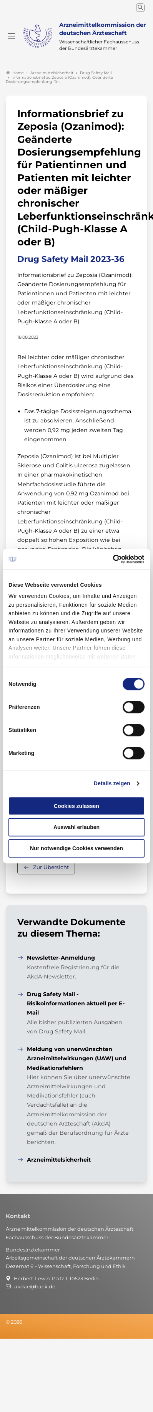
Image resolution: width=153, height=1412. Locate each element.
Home (15, 72)
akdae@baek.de (34, 1287)
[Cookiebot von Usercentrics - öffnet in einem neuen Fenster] (111, 559)
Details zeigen (112, 784)
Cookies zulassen (76, 806)
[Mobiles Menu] (11, 36)
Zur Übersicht (51, 867)
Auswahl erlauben (76, 827)
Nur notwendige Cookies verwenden (76, 848)
